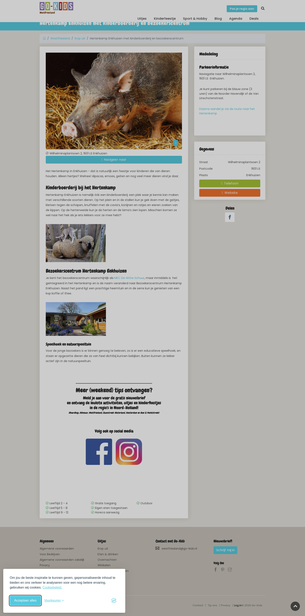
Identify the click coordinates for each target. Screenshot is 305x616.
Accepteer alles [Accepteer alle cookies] (25, 600)
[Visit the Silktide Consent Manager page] (114, 600)
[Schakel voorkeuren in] (54, 600)
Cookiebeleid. (52, 587)
